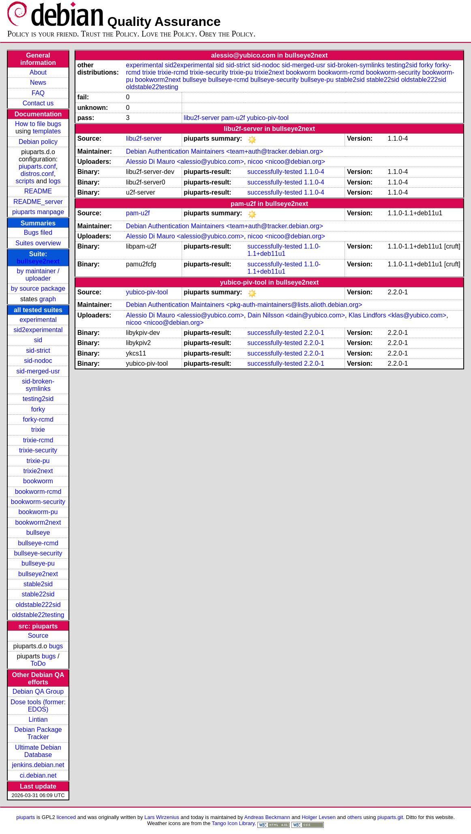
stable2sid (38, 584)
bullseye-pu (38, 563)
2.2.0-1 (314, 332)
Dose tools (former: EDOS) (38, 706)
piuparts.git (390, 817)
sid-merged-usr (38, 371)
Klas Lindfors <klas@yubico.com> (397, 315)
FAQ (38, 93)
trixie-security (38, 450)
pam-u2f (233, 117)
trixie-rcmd (38, 440)
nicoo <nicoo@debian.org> (286, 161)
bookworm (38, 481)
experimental (38, 319)
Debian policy (38, 141)
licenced (66, 817)
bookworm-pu (38, 511)
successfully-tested (274, 171)
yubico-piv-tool (268, 117)
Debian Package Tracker (38, 733)
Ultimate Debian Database (38, 751)
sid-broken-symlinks (38, 385)
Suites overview (38, 243)
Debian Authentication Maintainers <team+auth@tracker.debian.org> (224, 151)
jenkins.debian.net (38, 764)
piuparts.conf (37, 166)
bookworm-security (38, 501)
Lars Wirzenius (161, 817)
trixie (38, 429)
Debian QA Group (38, 691)
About (38, 72)
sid (38, 340)
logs (54, 181)
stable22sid (38, 594)
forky (38, 409)
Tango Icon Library (233, 823)
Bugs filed (38, 232)
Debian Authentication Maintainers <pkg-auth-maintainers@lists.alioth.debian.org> (244, 304)
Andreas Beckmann (267, 817)
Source (38, 635)
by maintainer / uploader (38, 275)
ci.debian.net (38, 775)
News (38, 82)
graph (47, 299)
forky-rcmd (38, 419)
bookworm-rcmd (38, 491)
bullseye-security (38, 553)
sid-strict (38, 350)
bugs (56, 646)
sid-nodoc (38, 360)
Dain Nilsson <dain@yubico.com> (296, 315)
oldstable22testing (38, 614)
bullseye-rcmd (38, 543)
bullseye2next (38, 261)
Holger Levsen (319, 817)
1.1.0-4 (314, 171)
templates (47, 131)
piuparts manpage (38, 211)
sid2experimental (38, 329)
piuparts (25, 817)
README (38, 191)
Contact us (38, 103)
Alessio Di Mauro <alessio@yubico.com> (185, 161)
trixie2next (38, 470)
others (354, 817)
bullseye (38, 532)
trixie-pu (38, 460)
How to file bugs (38, 123)
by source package (38, 288)
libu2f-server (201, 117)
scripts (24, 181)
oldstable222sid (37, 604)
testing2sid (38, 398)
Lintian (37, 719)
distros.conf (37, 173)
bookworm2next (38, 522)
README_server (38, 201)
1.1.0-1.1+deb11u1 (284, 250)
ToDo (37, 663)
